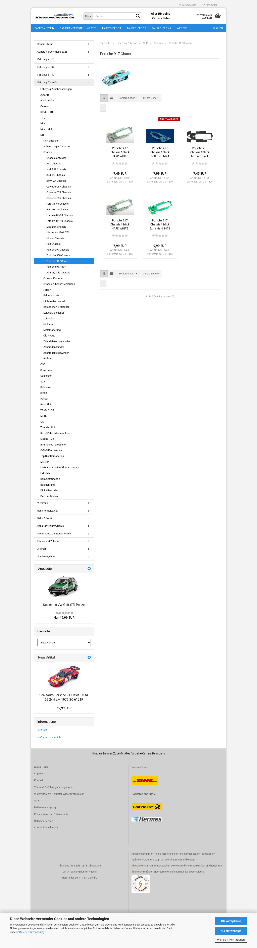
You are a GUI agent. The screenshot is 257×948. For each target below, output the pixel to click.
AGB (36, 801)
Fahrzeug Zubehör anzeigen (56, 89)
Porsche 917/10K (56, 267)
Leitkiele (45, 474)
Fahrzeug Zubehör (47, 83)
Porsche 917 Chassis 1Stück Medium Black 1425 (199, 153)
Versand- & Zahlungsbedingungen (53, 787)
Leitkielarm (49, 319)
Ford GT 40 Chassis (57, 204)
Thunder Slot (47, 428)
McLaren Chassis (56, 227)
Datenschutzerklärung (31, 932)
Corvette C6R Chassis (58, 187)
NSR (42, 135)
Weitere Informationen (231, 939)
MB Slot (44, 462)
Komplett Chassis (50, 479)
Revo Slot (45, 405)
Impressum (40, 774)
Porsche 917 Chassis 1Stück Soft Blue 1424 (159, 153)
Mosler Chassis (55, 238)
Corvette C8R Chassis (58, 198)
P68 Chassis (53, 244)
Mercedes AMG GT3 (57, 233)
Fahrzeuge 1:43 (161, 28)
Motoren (48, 324)
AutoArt (44, 95)
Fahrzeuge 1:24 (111, 28)
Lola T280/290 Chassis (59, 221)
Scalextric (46, 376)
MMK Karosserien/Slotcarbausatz (59, 468)
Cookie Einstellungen (46, 828)
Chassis (48, 152)
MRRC (43, 416)
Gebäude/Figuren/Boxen (50, 526)
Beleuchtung (47, 485)
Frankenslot (47, 101)
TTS (42, 118)
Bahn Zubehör (45, 519)
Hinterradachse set (54, 302)
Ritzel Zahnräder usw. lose (55, 433)
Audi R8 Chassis (55, 175)
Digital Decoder (49, 491)
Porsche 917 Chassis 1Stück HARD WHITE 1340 (120, 153)
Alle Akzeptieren (231, 921)
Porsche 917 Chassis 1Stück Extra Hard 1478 (160, 225)
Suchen (218, 28)
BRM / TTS (46, 112)
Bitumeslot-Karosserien (53, 445)
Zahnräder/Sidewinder (56, 353)
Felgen (47, 290)
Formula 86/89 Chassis (59, 215)
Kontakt (38, 781)
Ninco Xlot (46, 129)
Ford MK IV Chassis (57, 210)
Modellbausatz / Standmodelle (54, 534)
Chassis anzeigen (56, 158)
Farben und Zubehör (48, 542)
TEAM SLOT (47, 410)
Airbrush (42, 549)
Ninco (43, 124)
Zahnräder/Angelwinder (56, 342)
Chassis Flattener (53, 278)
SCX (42, 382)
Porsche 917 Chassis (58, 261)
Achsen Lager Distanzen (57, 147)
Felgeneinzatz (51, 296)
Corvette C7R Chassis (58, 193)
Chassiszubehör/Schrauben (59, 284)
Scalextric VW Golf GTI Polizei (64, 605)
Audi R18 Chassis (56, 170)
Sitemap (42, 730)
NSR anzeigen (51, 141)
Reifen (47, 359)
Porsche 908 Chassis (58, 256)
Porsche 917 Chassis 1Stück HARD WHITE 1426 (120, 225)
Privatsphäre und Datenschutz (51, 815)
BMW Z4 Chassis (56, 181)
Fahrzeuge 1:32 (136, 28)
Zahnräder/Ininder (53, 347)
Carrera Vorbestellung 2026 (78, 28)
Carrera (44, 107)
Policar (44, 399)
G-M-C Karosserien (51, 451)
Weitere (182, 28)
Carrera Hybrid (44, 28)
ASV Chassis (53, 164)
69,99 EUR (64, 709)
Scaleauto (46, 370)
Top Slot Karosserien (52, 456)
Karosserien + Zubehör (56, 307)
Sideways (45, 387)
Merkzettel (209, 5)
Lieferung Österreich (49, 738)
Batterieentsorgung (45, 808)
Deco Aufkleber (49, 496)
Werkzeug (42, 503)
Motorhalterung (52, 330)
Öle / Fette (49, 336)
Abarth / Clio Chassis (58, 273)
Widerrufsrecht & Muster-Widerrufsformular (59, 794)
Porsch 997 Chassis (57, 250)
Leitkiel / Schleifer (53, 313)
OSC (42, 365)
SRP (42, 422)
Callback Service (43, 821)
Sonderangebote (46, 557)
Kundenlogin (187, 5)
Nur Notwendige (231, 931)
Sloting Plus (47, 439)
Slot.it (43, 393)
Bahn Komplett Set (47, 511)
